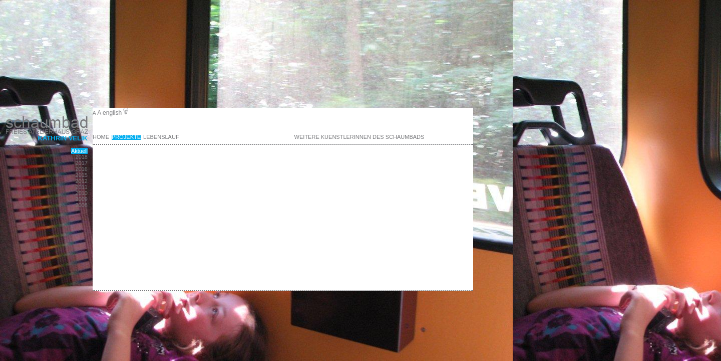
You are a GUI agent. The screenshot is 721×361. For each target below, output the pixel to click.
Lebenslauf (161, 137)
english (112, 112)
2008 (82, 205)
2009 (82, 199)
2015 (82, 175)
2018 (82, 157)
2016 (82, 169)
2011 (82, 187)
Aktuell (79, 151)
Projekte (126, 137)
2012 (82, 181)
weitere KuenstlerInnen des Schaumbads (359, 137)
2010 (82, 193)
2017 (82, 163)
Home (101, 137)
